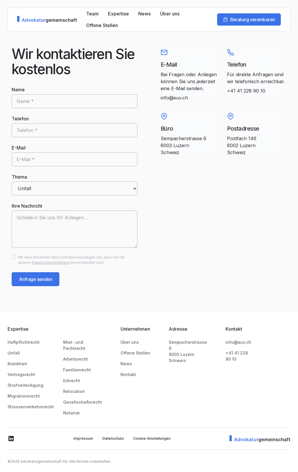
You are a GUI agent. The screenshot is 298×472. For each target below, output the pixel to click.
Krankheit (17, 363)
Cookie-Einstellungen (152, 432)
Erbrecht (71, 374)
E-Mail (19, 148)
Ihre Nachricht (27, 206)
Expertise (118, 14)
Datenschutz (113, 432)
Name (18, 89)
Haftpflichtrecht (24, 342)
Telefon (20, 119)
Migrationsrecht (24, 395)
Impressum (83, 432)
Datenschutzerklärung (51, 262)
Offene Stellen (102, 25)
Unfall (14, 352)
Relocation (74, 385)
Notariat (71, 406)
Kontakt (135, 374)
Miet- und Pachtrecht (85, 342)
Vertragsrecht (21, 374)
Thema (19, 177)
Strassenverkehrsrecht (31, 406)
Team (92, 14)
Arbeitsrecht (75, 352)
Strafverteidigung (25, 385)
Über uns (170, 14)
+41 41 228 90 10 (246, 91)
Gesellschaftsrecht (82, 395)
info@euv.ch (174, 98)
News (144, 14)
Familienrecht (77, 363)
